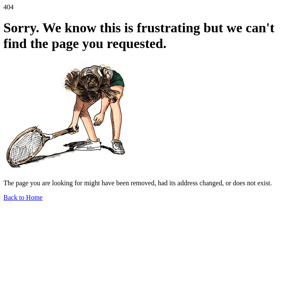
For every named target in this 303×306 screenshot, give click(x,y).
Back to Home (22, 197)
